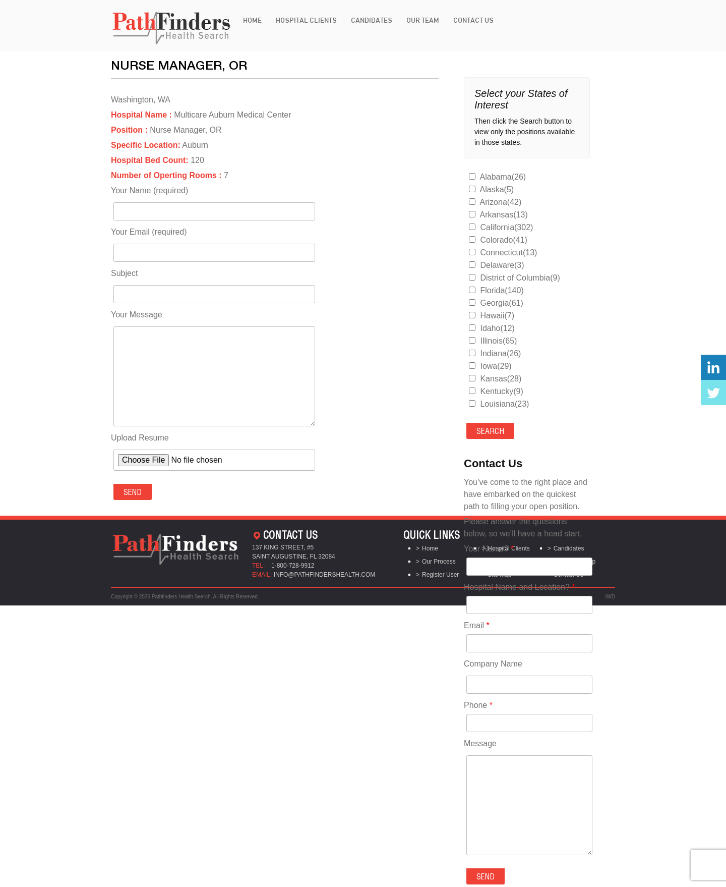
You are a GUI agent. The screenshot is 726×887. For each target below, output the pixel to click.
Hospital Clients (306, 20)
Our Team (422, 20)
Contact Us (473, 20)
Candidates (371, 20)
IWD (610, 596)
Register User (440, 574)
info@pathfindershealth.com (325, 574)
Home (252, 20)
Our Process (439, 561)
